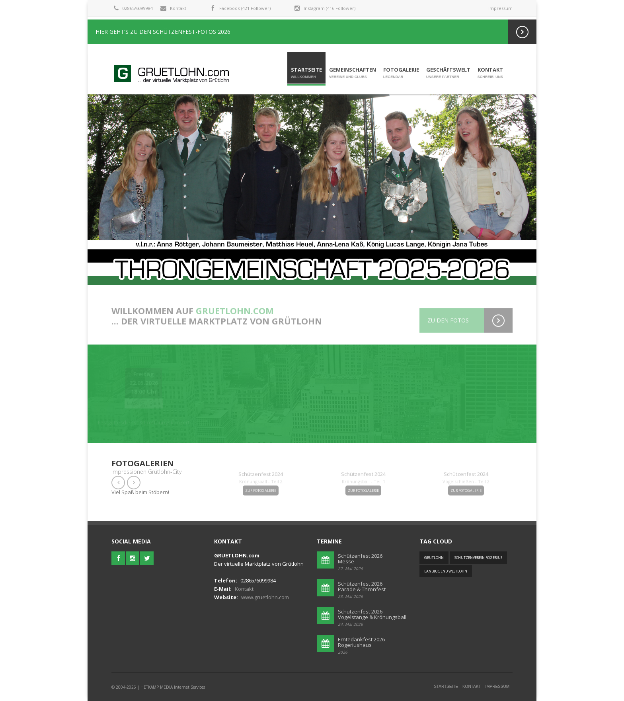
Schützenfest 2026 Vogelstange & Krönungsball (372, 614)
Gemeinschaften (352, 73)
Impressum (500, 8)
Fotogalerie (401, 73)
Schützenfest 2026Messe (360, 558)
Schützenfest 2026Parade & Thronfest (362, 586)
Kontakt (178, 8)
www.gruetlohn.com (265, 597)
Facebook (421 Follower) (245, 8)
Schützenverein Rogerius (478, 557)
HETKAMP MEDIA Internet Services (172, 687)
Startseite (306, 73)
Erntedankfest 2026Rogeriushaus (361, 642)
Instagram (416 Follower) (329, 8)
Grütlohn (434, 557)
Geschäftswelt (448, 73)
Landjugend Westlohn (445, 571)
